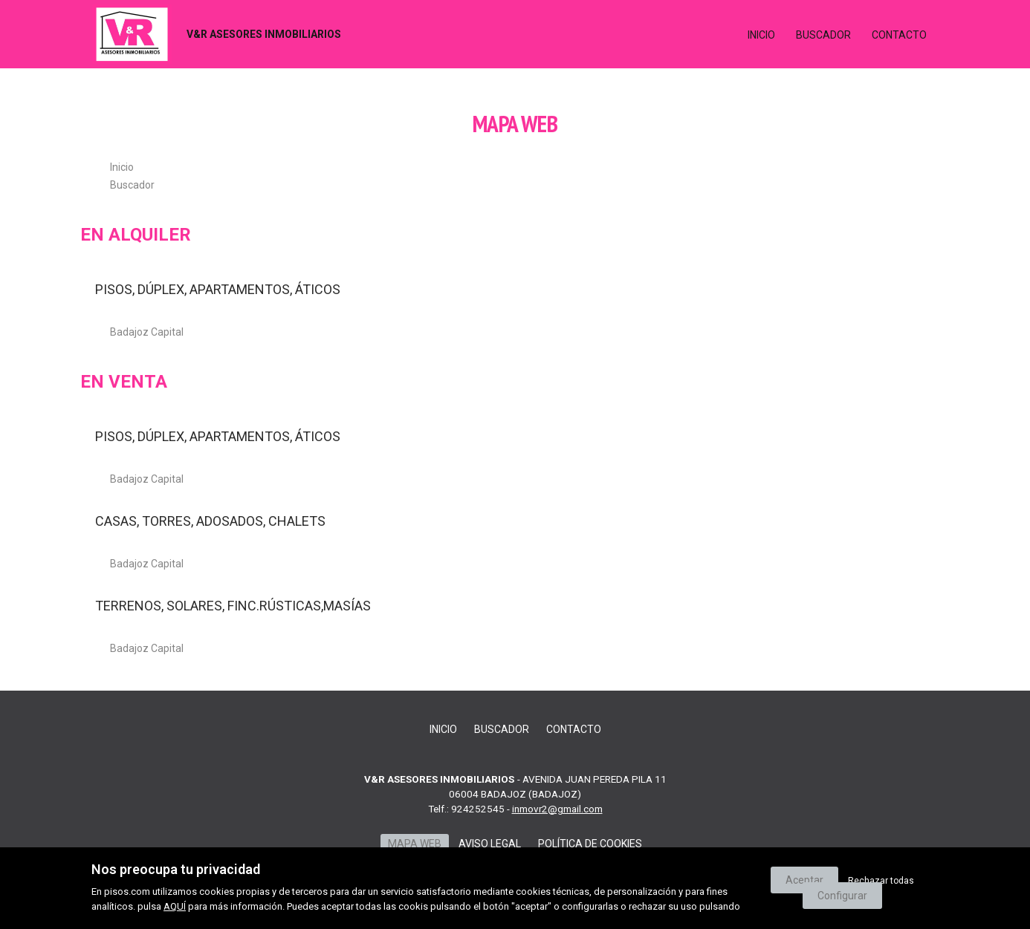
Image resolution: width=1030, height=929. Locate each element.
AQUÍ (174, 906)
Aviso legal (490, 844)
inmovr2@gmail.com (557, 809)
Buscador (823, 35)
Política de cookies (590, 844)
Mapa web (414, 844)
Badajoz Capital (147, 332)
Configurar (842, 896)
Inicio (761, 35)
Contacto (899, 35)
